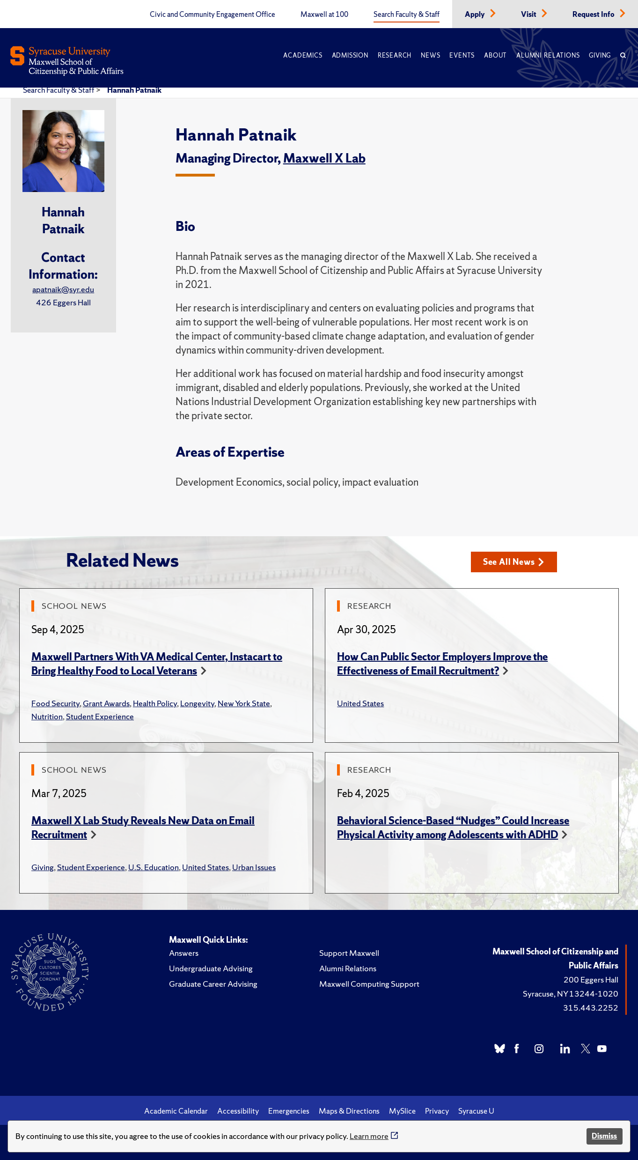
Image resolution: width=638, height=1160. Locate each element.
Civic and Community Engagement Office (212, 14)
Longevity (197, 703)
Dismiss (604, 1136)
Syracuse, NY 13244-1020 (570, 993)
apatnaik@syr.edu (63, 289)
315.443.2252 (590, 1007)
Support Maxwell (349, 952)
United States (360, 703)
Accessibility (238, 1111)
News (430, 55)
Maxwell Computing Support (369, 983)
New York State (244, 703)
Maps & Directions (349, 1111)
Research (394, 55)
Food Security (55, 703)
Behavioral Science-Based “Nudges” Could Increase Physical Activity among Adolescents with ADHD (453, 828)
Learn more (369, 1135)
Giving (600, 55)
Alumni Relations (547, 55)
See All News (513, 561)
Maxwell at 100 (324, 14)
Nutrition (47, 716)
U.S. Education (153, 867)
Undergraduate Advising (211, 968)
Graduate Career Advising (213, 983)
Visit (529, 14)
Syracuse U (476, 1111)
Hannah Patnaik (134, 90)
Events (462, 55)
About (495, 55)
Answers (183, 952)
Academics (302, 55)
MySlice (402, 1111)
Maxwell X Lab (324, 158)
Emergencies (288, 1111)
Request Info (594, 14)
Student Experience (100, 716)
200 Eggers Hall (591, 979)
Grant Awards (106, 703)
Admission (350, 55)
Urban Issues (254, 867)
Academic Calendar (176, 1111)
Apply (475, 14)
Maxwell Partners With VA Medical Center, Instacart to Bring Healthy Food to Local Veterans (156, 664)
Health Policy (155, 703)
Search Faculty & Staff (407, 14)
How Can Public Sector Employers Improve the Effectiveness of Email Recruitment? (442, 664)
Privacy (437, 1111)
